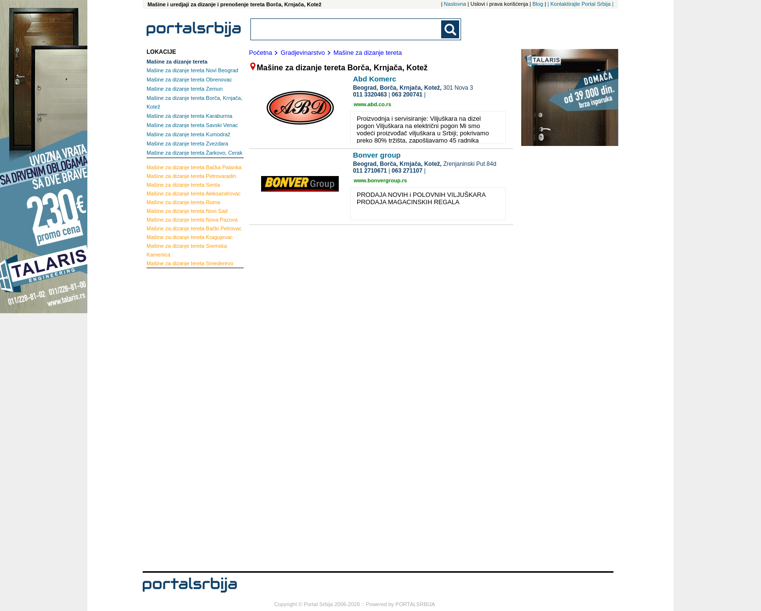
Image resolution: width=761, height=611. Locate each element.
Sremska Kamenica (187, 250)
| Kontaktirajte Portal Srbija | (580, 4)
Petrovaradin (191, 176)
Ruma (183, 202)
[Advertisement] (185, 418)
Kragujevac (189, 237)
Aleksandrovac (194, 193)
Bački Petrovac (194, 228)
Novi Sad (187, 211)
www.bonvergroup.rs (380, 180)
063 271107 (407, 170)
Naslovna (455, 4)
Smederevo (190, 263)
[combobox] (346, 29)
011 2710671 (370, 170)
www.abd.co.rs (372, 104)
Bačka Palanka (194, 167)
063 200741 (407, 94)
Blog (537, 4)
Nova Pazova (192, 220)
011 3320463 (370, 94)
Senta (183, 185)
